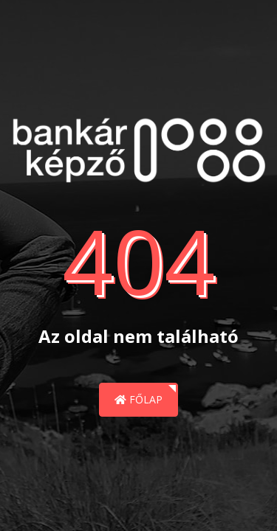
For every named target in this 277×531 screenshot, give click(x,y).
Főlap (138, 399)
